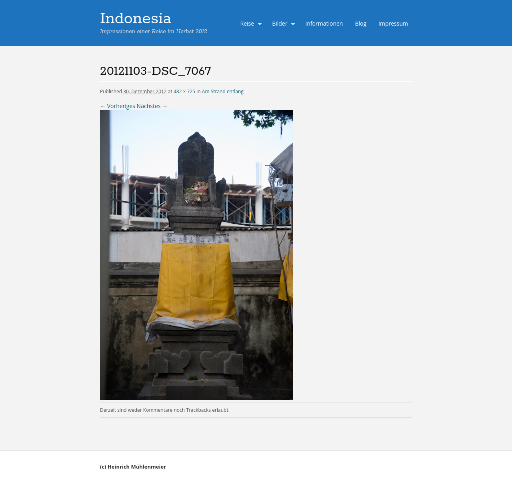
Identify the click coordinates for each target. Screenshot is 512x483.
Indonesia (135, 19)
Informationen (324, 23)
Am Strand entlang (223, 91)
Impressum (393, 23)
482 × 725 (184, 91)
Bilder (281, 24)
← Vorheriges (117, 106)
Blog (360, 23)
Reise (249, 24)
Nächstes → (152, 106)
